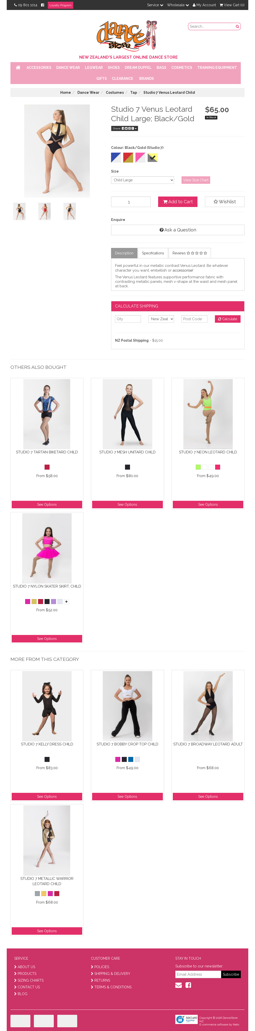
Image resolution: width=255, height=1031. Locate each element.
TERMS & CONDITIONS (111, 987)
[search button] (237, 26)
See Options (47, 505)
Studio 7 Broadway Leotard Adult (208, 744)
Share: (125, 128)
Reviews (190, 253)
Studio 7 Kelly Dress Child (47, 744)
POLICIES (100, 967)
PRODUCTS (25, 974)
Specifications (153, 253)
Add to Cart (178, 201)
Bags (161, 68)
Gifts (101, 79)
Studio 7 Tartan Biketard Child (47, 452)
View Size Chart (195, 180)
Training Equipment (217, 68)
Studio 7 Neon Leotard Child (208, 452)
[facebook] (188, 985)
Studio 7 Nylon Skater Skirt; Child (47, 586)
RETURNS (100, 980)
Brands (146, 79)
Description (124, 253)
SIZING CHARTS (29, 980)
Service (155, 5)
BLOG (20, 994)
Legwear (94, 68)
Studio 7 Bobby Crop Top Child (127, 744)
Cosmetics (181, 68)
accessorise (182, 270)
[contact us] (178, 985)
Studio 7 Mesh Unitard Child (127, 452)
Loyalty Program (60, 5)
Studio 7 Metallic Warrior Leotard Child (46, 881)
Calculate (227, 319)
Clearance (122, 79)
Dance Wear (68, 68)
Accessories (39, 68)
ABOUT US (24, 967)
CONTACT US (27, 987)
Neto (236, 1024)
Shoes (114, 68)
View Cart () (232, 5)
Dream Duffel (138, 68)
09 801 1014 (25, 5)
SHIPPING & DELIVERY (110, 974)
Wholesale (178, 5)
